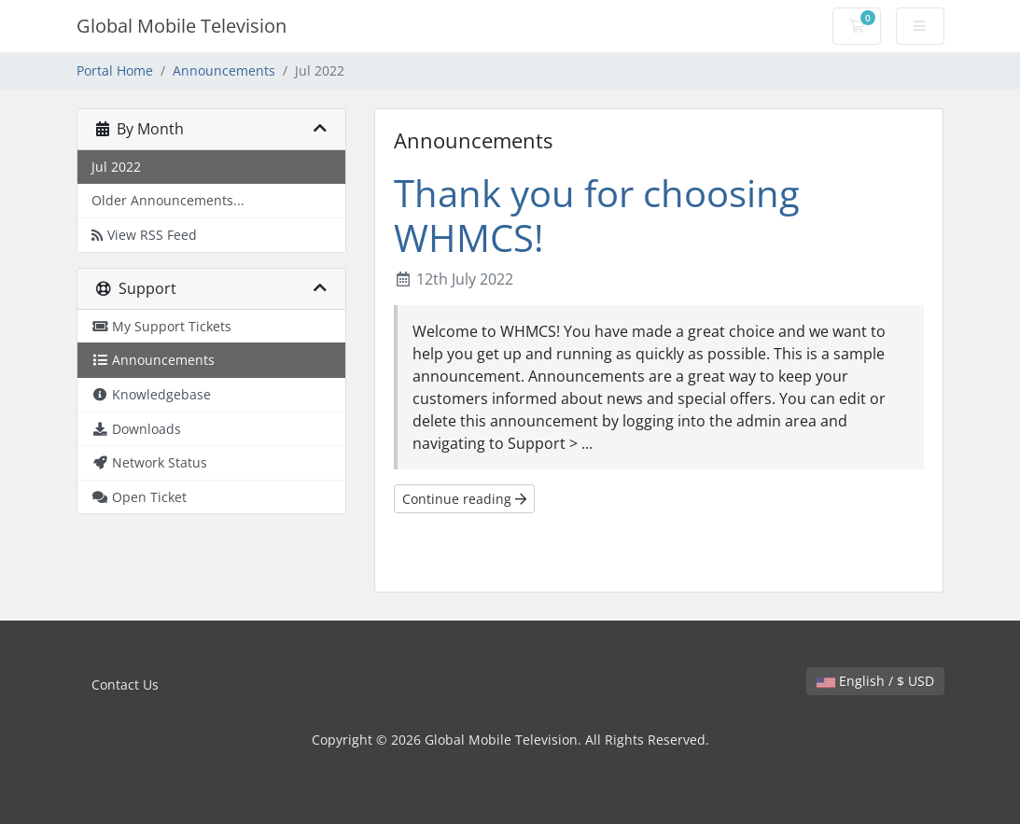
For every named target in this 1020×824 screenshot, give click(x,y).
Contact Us (125, 684)
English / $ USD (875, 681)
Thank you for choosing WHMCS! (597, 215)
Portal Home (115, 70)
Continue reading (464, 499)
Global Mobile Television (181, 25)
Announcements (224, 70)
